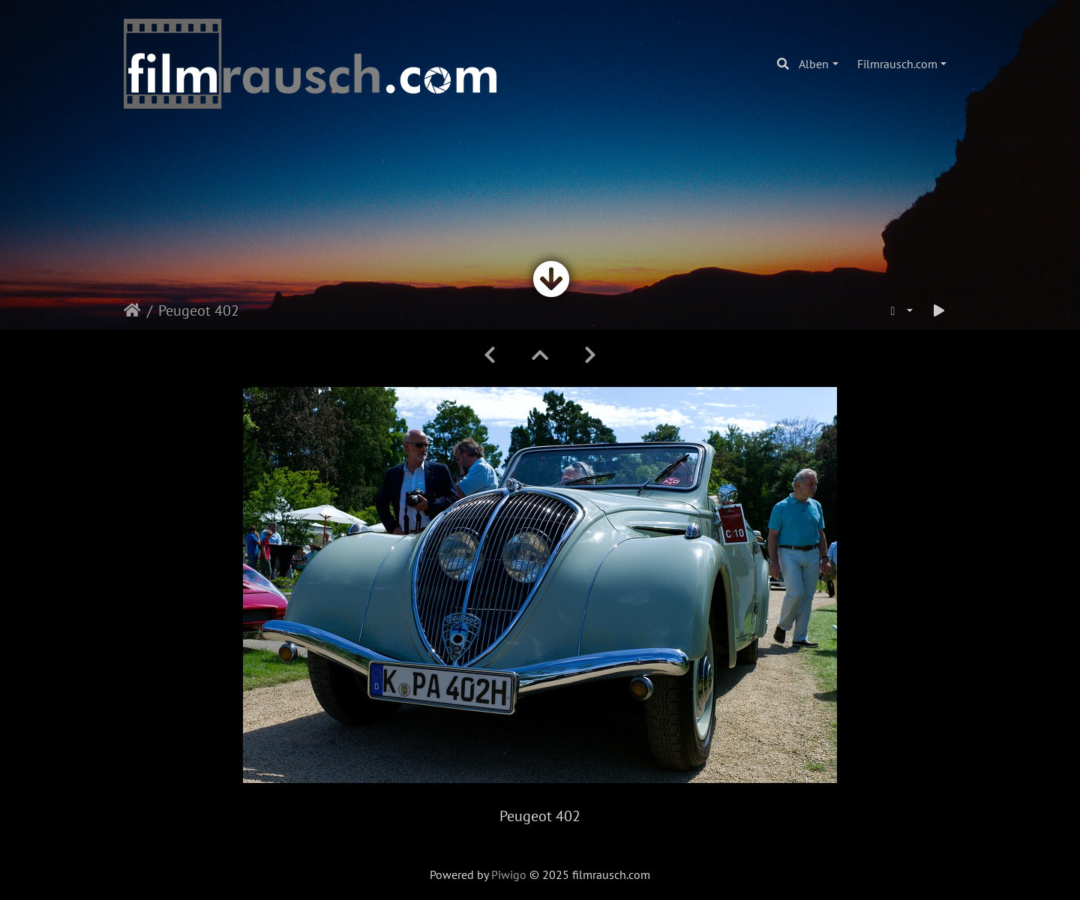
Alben (814, 63)
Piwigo (508, 874)
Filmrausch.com (897, 63)
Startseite (132, 310)
